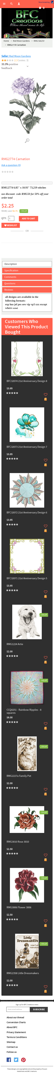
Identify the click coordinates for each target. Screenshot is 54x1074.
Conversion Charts (16, 1022)
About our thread (15, 1017)
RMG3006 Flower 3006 (19, 907)
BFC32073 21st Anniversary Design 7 (27, 447)
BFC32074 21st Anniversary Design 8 (27, 381)
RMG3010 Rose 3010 (18, 841)
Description (10, 264)
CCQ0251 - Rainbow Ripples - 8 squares (24, 712)
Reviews (8, 289)
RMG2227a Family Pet (19, 776)
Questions (9, 283)
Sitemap (11, 1042)
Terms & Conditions (17, 1037)
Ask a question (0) (11, 165)
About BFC (12, 1027)
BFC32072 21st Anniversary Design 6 (27, 512)
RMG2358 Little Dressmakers (23, 973)
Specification (11, 270)
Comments (10, 277)
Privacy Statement (16, 1032)
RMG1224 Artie (15, 644)
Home (6, 41)
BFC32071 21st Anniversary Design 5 (27, 578)
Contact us (12, 1047)
